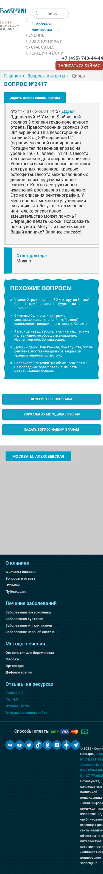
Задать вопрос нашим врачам (35, 98)
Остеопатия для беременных (29, 653)
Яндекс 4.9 (14, 693)
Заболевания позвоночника (28, 612)
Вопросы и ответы (21, 578)
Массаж (12, 659)
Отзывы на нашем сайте (26, 713)
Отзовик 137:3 (17, 706)
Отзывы (12, 585)
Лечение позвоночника (51, 399)
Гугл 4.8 (11, 699)
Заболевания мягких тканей (28, 625)
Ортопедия (14, 666)
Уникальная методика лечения (52, 414)
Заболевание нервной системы (31, 632)
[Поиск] (36, 13)
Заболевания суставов (24, 619)
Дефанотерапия (18, 672)
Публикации (15, 591)
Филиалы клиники (20, 572)
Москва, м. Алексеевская (38, 456)
